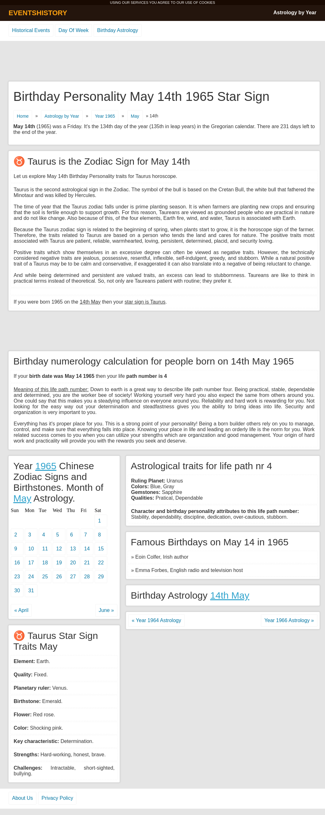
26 (59, 576)
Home (23, 116)
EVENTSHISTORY (38, 13)
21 (87, 562)
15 (101, 548)
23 (17, 576)
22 (101, 562)
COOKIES (207, 2)
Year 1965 (105, 116)
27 (73, 576)
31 (31, 590)
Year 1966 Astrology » (289, 620)
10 (31, 548)
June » (106, 610)
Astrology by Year (294, 12)
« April (21, 610)
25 (45, 576)
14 (87, 548)
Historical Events (31, 30)
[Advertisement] (162, 61)
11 (45, 548)
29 (101, 576)
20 (73, 562)
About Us (22, 798)
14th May (229, 595)
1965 (45, 466)
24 (31, 576)
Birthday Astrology (117, 30)
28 (87, 576)
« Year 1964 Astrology (156, 620)
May (135, 116)
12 (59, 548)
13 (73, 548)
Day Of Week (73, 30)
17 (31, 562)
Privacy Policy (57, 798)
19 (59, 562)
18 (45, 562)
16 (17, 562)
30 (17, 590)
